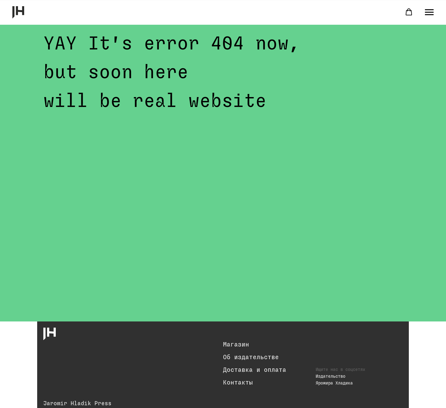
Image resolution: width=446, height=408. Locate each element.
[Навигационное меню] (429, 12)
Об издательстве (251, 357)
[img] (49, 334)
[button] (409, 12)
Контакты (238, 383)
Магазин (236, 345)
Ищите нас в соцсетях (340, 370)
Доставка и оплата (254, 370)
